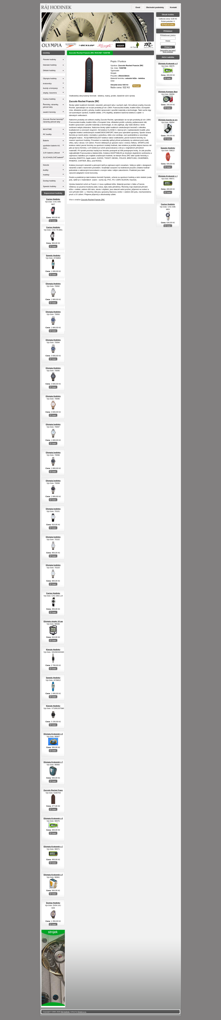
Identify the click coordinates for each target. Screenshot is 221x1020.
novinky (46, 53)
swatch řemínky (49, 112)
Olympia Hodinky (53, 284)
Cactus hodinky (49, 99)
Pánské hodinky (49, 59)
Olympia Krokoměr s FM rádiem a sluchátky (63, 875)
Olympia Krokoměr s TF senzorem (58, 762)
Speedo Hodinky (168, 148)
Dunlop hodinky (49, 181)
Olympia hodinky (50, 78)
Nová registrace (168, 52)
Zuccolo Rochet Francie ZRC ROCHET (60, 790)
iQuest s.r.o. (82, 1012)
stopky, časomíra (50, 93)
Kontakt (173, 7)
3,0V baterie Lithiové (51, 153)
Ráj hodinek (65, 1012)
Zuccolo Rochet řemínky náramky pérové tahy (53, 120)
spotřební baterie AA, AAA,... (51, 147)
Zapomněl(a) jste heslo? (168, 50)
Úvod (137, 7)
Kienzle (46, 165)
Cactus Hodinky (168, 204)
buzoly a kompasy (50, 88)
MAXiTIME (47, 129)
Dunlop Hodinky (53, 903)
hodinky (46, 175)
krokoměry (47, 83)
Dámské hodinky (50, 65)
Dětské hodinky (49, 70)
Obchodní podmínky (155, 7)
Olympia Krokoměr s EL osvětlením (173, 63)
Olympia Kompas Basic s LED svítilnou (175, 92)
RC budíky (47, 134)
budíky (45, 170)
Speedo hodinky (49, 186)
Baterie (46, 140)
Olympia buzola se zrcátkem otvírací (174, 120)
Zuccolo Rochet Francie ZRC (93, 200)
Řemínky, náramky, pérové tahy (50, 105)
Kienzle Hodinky (53, 649)
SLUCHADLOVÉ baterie (53, 157)
